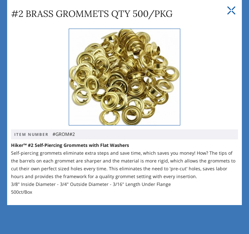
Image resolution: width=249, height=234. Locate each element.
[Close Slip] (231, 11)
